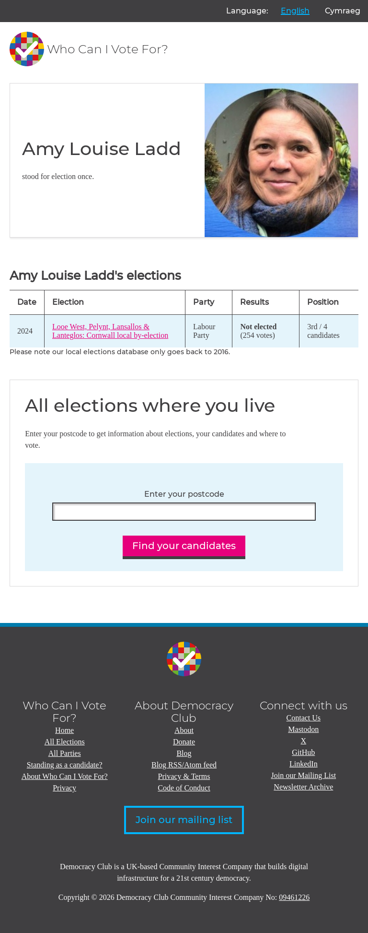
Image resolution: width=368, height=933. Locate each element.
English (295, 10)
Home (64, 730)
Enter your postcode (184, 494)
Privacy (64, 788)
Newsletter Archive (303, 787)
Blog (183, 753)
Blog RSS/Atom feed (184, 765)
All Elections (65, 742)
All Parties (64, 753)
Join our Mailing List (303, 775)
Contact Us (304, 718)
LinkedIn (303, 764)
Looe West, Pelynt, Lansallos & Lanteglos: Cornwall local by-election (110, 331)
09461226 (294, 897)
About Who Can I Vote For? (65, 776)
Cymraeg (342, 10)
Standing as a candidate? (65, 765)
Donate (184, 742)
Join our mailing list (184, 819)
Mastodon (303, 729)
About (184, 730)
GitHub (303, 752)
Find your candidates (184, 545)
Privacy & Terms (184, 776)
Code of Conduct (184, 788)
